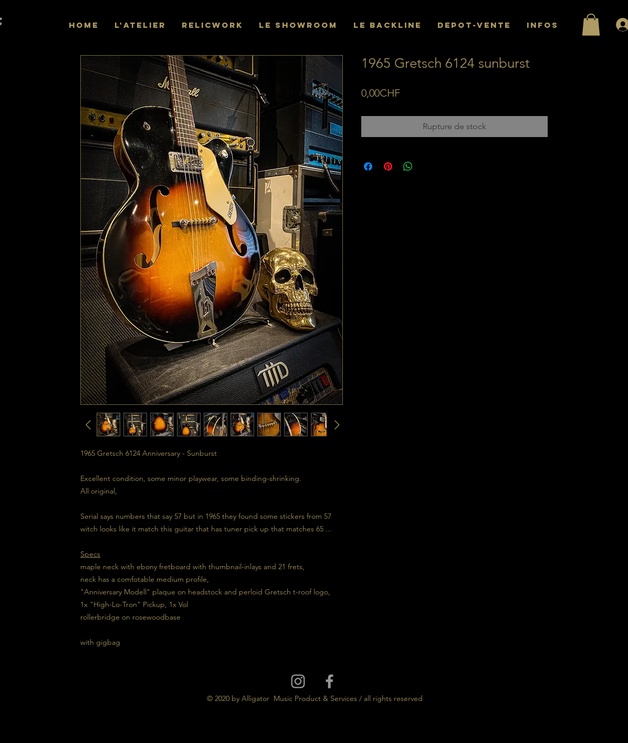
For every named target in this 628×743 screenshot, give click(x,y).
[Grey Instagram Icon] (298, 681)
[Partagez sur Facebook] (368, 166)
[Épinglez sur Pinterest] (388, 166)
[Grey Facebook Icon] (329, 681)
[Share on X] (428, 166)
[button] (591, 25)
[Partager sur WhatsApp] (408, 166)
